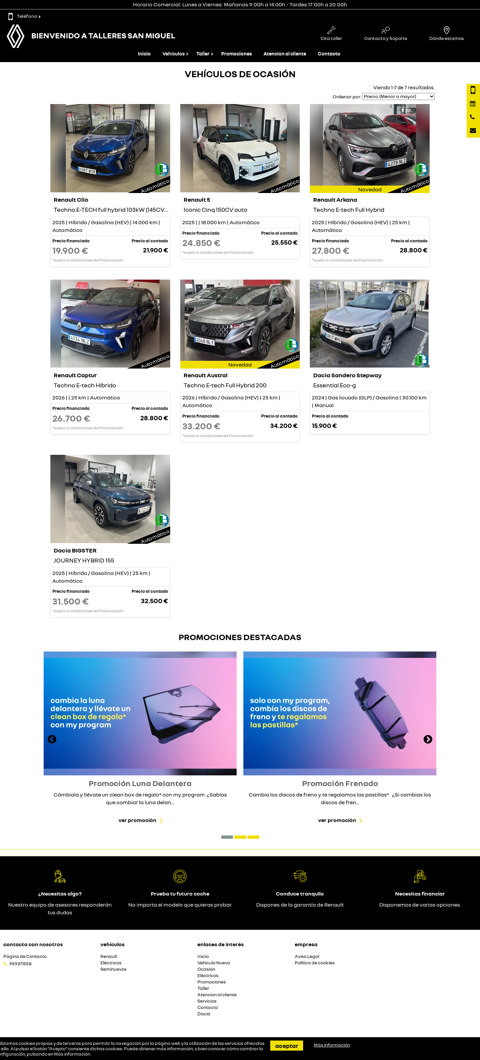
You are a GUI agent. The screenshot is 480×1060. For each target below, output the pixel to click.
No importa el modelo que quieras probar (180, 904)
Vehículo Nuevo (213, 962)
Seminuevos (113, 969)
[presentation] (52, 740)
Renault (108, 956)
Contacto (329, 53)
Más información (72, 1054)
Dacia (203, 1013)
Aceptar (286, 1045)
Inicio (144, 53)
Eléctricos (111, 962)
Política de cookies (315, 962)
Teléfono (22, 16)
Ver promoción (137, 820)
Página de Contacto (25, 956)
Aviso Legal (307, 956)
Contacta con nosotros (33, 944)
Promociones (236, 53)
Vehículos (173, 53)
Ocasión (206, 969)
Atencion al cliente (284, 53)
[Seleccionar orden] (398, 96)
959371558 (20, 963)
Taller (202, 53)
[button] (227, 837)
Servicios (207, 1001)
